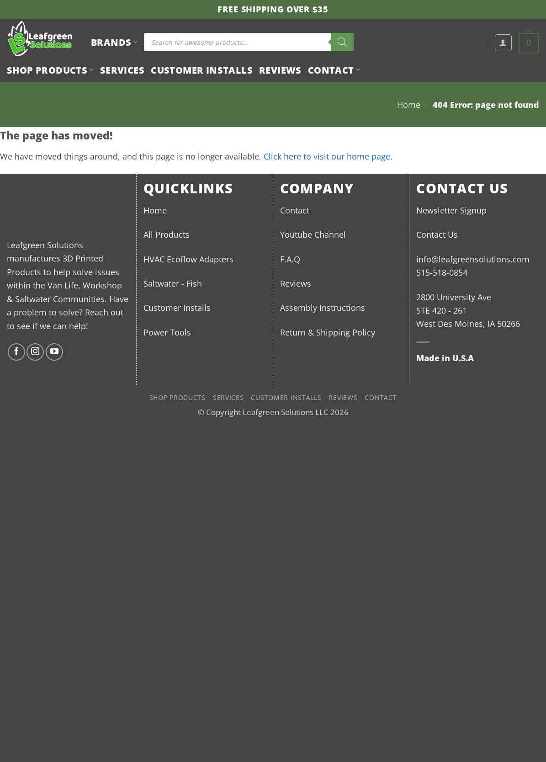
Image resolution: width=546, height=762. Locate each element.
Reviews (280, 70)
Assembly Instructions (322, 307)
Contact (334, 70)
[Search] (342, 42)
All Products (166, 234)
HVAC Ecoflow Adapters (188, 259)
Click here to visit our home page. (328, 156)
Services (122, 70)
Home (408, 104)
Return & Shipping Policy (327, 332)
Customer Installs (202, 70)
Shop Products (50, 70)
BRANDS (114, 42)
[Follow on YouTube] (54, 352)
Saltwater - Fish (172, 283)
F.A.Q (290, 259)
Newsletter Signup (451, 210)
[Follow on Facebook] (16, 352)
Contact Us (437, 234)
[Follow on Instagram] (35, 352)
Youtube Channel (313, 234)
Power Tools (167, 332)
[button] (503, 42)
